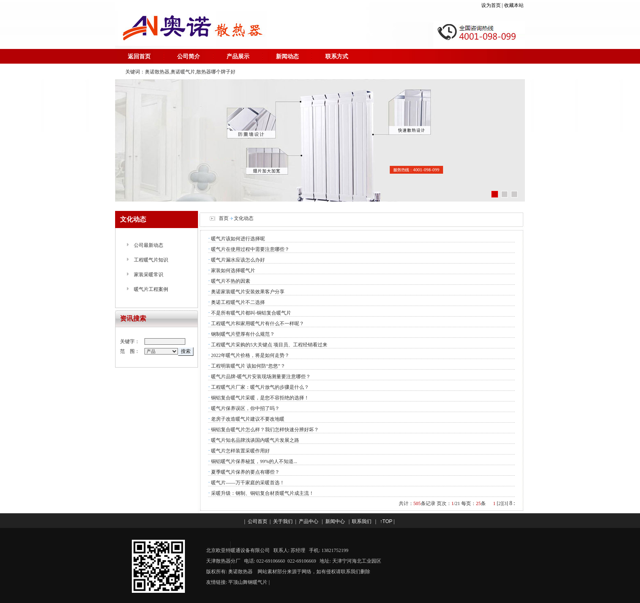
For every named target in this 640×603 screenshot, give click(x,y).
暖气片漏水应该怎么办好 (238, 260)
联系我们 (361, 521)
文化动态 (243, 218)
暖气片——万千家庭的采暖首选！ (247, 483)
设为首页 (491, 5)
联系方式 (336, 56)
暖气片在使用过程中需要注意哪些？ (250, 249)
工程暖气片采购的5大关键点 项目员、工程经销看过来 (269, 345)
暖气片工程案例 (151, 289)
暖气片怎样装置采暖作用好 (240, 451)
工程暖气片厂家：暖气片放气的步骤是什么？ (260, 387)
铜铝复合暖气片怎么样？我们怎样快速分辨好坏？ (265, 429)
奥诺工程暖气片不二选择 (238, 302)
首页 (224, 218)
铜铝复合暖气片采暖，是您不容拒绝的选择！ (260, 398)
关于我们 (283, 521)
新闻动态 (287, 56)
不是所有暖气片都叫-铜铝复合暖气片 (251, 313)
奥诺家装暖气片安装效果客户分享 (247, 292)
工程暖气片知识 (151, 260)
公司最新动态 (148, 245)
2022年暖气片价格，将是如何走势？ (250, 355)
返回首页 (139, 56)
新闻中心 (335, 521)
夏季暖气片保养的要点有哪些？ (245, 472)
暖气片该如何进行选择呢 (238, 239)
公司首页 (257, 521)
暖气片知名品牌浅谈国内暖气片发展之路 (255, 440)
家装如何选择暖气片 (233, 270)
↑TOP (386, 521)
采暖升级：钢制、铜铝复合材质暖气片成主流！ (262, 493)
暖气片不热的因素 (230, 281)
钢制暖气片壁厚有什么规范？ (243, 334)
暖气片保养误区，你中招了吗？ (245, 408)
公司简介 (188, 56)
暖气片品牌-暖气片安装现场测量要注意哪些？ (261, 376)
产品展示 (238, 56)
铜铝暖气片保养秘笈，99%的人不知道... (254, 461)
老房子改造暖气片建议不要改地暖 (247, 419)
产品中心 (308, 521)
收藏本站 (514, 5)
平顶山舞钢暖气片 (247, 582)
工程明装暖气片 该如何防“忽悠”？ (248, 366)
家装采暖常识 (148, 274)
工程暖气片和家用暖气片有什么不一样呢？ (257, 323)
